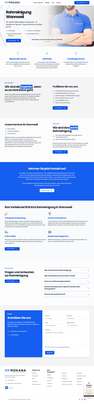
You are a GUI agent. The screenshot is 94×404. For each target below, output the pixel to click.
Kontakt (58, 2)
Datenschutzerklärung (63, 347)
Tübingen (79, 381)
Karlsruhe (64, 373)
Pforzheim (49, 386)
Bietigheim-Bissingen (67, 381)
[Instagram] (82, 399)
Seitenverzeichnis (36, 384)
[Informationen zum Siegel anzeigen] (89, 397)
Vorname (47, 315)
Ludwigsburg (50, 377)
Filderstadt (49, 383)
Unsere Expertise (38, 2)
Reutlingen (79, 378)
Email (46, 322)
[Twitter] (85, 399)
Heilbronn (64, 376)
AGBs (33, 378)
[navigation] (17, 370)
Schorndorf (79, 373)
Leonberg (49, 380)
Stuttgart (49, 375)
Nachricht (47, 329)
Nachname (69, 315)
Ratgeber (34, 373)
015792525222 (11, 380)
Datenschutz (35, 376)
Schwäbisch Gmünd (81, 376)
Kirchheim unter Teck (67, 384)
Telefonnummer (70, 322)
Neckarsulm (65, 378)
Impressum (34, 381)
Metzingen (79, 384)
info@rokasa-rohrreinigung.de (19, 331)
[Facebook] (79, 399)
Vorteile (47, 2)
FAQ (53, 2)
